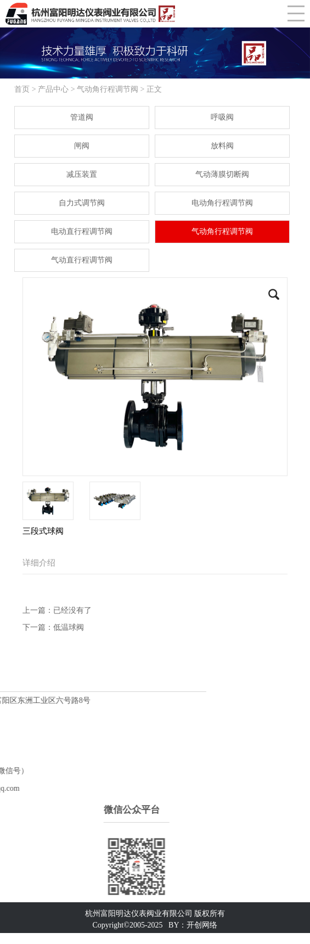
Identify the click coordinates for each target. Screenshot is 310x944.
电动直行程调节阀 (81, 231)
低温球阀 (68, 627)
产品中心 (53, 89)
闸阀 (81, 146)
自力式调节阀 (82, 203)
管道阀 (81, 117)
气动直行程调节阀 (81, 260)
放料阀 (222, 146)
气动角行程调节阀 (107, 89)
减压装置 (81, 174)
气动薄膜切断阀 (222, 174)
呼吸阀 (222, 117)
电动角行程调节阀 (222, 203)
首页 (22, 89)
